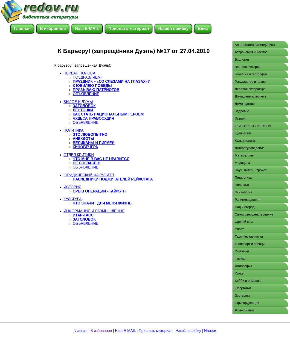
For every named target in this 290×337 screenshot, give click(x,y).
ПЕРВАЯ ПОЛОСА (79, 73)
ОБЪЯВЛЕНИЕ (86, 122)
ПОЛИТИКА (74, 130)
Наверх (210, 331)
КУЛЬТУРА (73, 199)
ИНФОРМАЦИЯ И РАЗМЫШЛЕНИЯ (94, 211)
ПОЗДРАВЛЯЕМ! (87, 77)
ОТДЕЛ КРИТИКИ (79, 155)
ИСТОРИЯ (72, 187)
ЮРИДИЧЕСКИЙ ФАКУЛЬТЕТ (89, 175)
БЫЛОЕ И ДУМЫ (78, 102)
